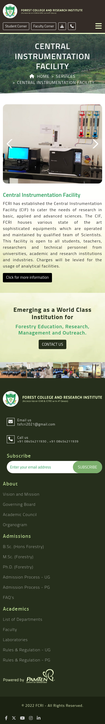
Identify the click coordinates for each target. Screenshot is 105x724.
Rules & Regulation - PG (26, 660)
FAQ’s (8, 597)
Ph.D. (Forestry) (18, 567)
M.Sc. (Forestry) (18, 556)
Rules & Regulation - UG (27, 650)
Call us (22, 437)
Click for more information (27, 277)
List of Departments (22, 619)
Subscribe (87, 467)
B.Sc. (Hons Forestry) (23, 546)
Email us (36, 422)
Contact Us (52, 344)
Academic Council (20, 514)
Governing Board (19, 504)
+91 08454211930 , (32, 441)
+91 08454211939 (64, 441)
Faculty (10, 629)
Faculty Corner (43, 26)
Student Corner (16, 26)
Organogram (15, 524)
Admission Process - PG (26, 587)
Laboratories (15, 639)
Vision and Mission (21, 494)
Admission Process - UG (26, 577)
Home (43, 76)
